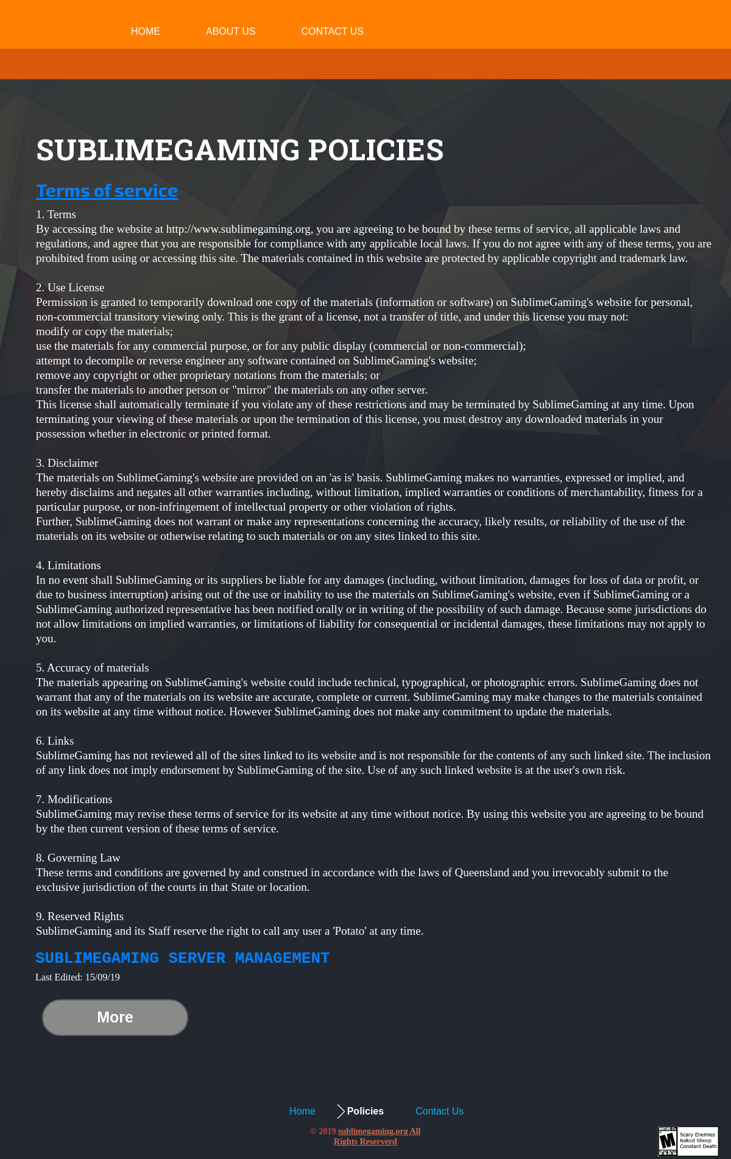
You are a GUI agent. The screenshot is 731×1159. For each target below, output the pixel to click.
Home (145, 31)
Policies (365, 1111)
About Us (231, 31)
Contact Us (333, 31)
